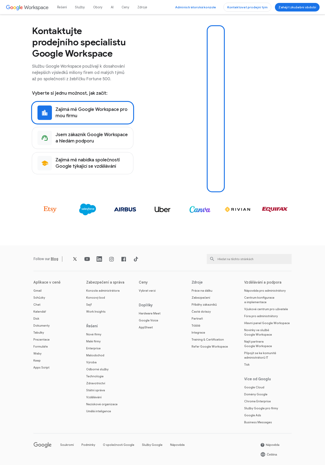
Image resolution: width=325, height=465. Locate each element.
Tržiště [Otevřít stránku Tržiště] (196, 326)
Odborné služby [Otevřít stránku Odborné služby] (97, 369)
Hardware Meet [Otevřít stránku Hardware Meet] (149, 313)
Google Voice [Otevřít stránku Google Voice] (148, 320)
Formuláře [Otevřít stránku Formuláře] (40, 346)
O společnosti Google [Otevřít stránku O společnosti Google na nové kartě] (118, 445)
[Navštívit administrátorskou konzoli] (196, 7)
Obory (98, 7)
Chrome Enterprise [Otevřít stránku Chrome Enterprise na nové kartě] (257, 401)
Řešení (62, 7)
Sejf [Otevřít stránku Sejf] (89, 305)
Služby (80, 7)
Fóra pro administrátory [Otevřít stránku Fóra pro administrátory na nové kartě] (261, 316)
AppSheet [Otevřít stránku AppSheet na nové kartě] (146, 327)
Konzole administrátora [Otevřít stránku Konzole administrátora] (103, 291)
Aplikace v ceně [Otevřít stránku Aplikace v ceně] (47, 282)
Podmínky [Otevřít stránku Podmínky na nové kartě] (88, 445)
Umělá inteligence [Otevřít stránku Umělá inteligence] (98, 411)
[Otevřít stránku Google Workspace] (27, 7)
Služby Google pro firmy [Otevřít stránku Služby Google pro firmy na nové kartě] (261, 408)
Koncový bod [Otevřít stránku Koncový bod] (95, 298)
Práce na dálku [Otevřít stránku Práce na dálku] (202, 291)
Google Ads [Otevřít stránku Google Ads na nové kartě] (252, 415)
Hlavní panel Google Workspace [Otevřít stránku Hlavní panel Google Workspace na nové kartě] (267, 323)
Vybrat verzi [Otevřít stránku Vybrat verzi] (147, 291)
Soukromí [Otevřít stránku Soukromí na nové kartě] (67, 445)
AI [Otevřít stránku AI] (112, 7)
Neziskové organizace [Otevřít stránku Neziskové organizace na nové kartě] (102, 404)
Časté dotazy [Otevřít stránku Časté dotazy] (201, 312)
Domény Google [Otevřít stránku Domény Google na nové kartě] (255, 394)
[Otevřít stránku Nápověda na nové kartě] (269, 445)
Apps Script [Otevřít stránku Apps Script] (41, 367)
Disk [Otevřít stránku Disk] (36, 319)
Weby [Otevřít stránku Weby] (37, 353)
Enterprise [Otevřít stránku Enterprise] (93, 348)
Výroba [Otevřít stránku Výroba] (91, 362)
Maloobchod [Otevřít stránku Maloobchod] (95, 355)
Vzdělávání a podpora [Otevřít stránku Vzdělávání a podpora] (262, 282)
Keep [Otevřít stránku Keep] (37, 360)
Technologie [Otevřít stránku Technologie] (95, 376)
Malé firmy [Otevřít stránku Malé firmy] (93, 341)
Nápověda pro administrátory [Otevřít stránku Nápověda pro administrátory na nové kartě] (265, 291)
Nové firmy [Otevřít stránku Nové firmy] (93, 334)
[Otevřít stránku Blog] (55, 259)
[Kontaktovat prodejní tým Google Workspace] (247, 7)
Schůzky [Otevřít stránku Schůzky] (39, 298)
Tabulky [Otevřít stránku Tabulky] (38, 332)
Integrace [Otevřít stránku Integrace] (198, 332)
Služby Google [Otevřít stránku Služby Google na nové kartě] (152, 445)
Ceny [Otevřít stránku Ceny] (125, 7)
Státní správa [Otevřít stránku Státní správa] (95, 390)
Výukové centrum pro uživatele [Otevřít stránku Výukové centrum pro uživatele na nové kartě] (266, 309)
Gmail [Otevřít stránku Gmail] (37, 291)
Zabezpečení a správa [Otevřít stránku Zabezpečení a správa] (105, 282)
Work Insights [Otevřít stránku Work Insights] (96, 312)
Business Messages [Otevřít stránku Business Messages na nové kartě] (258, 422)
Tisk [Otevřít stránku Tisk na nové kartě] (247, 365)
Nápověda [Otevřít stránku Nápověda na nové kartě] (177, 445)
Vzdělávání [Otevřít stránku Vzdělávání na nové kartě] (94, 397)
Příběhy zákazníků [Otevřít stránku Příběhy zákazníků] (204, 305)
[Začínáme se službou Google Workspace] (297, 7)
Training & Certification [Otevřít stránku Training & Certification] (208, 339)
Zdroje (142, 7)
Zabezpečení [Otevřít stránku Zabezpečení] (201, 298)
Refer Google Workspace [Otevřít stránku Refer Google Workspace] (210, 346)
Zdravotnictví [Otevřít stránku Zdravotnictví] (95, 383)
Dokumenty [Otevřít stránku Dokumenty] (41, 326)
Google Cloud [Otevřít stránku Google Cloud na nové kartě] (254, 387)
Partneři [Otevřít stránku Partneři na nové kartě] (197, 319)
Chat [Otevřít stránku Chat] (36, 305)
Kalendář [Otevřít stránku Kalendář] (39, 312)
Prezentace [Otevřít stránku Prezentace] (41, 339)
